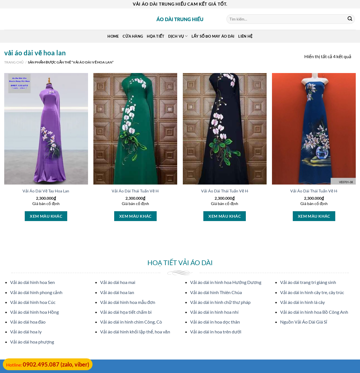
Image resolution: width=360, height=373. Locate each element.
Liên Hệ (245, 36)
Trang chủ (14, 62)
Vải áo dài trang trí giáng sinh (308, 282)
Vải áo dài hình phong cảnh (36, 292)
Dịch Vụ (178, 36)
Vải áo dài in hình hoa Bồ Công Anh (314, 312)
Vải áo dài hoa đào (28, 321)
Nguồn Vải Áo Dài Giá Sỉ (303, 321)
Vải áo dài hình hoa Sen (32, 282)
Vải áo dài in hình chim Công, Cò (131, 321)
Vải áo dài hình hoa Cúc (32, 302)
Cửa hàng (133, 36)
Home (113, 36)
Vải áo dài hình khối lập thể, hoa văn (135, 331)
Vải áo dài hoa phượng (32, 341)
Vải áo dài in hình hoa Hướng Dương (225, 282)
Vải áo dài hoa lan (117, 292)
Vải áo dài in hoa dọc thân (215, 321)
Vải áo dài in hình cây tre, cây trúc (312, 292)
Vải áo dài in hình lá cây (302, 302)
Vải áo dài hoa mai (117, 282)
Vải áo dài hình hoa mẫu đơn (127, 302)
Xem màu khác (46, 216)
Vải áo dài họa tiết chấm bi (126, 312)
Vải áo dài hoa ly (26, 331)
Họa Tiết (155, 36)
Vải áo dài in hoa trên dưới (215, 331)
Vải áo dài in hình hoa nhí (214, 312)
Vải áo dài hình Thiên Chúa (216, 292)
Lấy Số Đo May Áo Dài (213, 36)
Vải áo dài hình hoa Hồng (34, 312)
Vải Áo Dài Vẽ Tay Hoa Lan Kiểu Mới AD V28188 (65, 190)
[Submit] (350, 19)
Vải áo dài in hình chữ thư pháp (220, 302)
